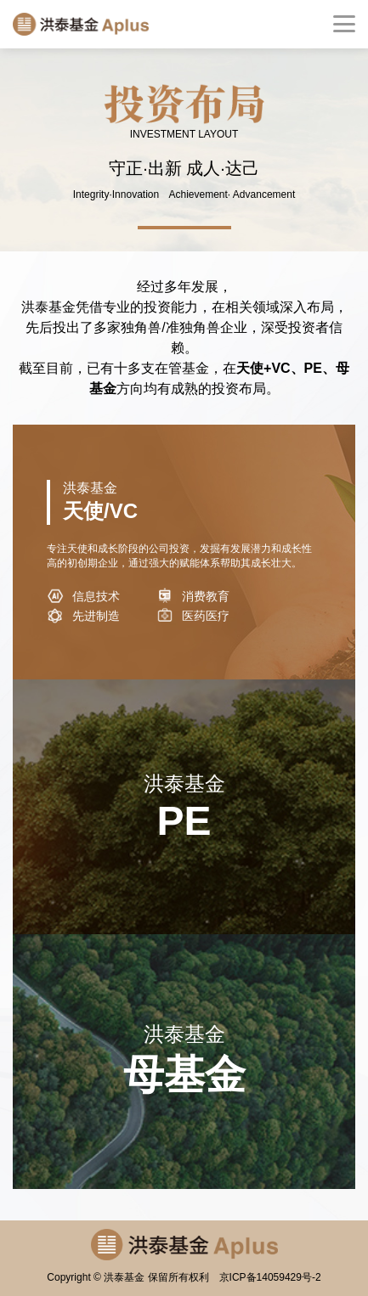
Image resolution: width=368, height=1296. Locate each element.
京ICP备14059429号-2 (270, 1277)
